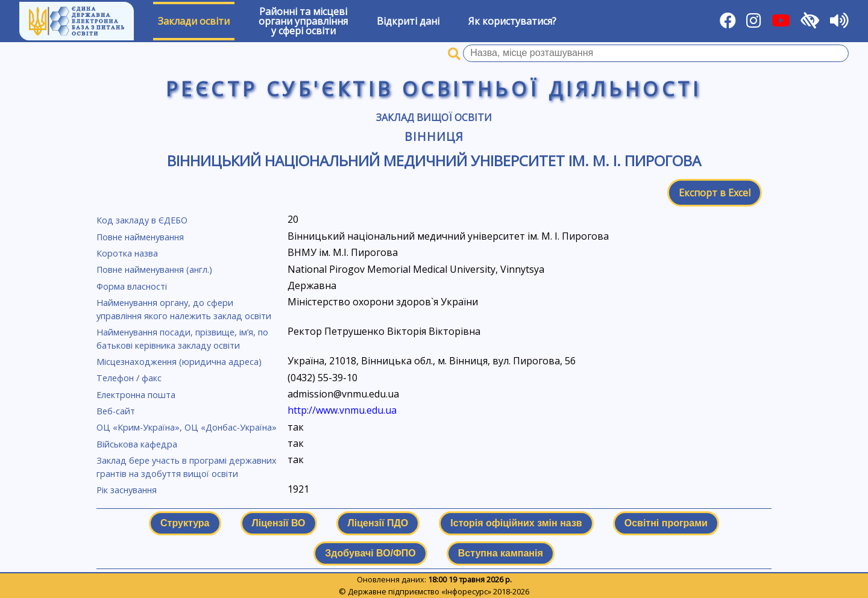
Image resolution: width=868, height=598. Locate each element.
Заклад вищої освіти (434, 117)
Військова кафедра (136, 444)
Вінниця (434, 136)
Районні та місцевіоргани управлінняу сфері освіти (303, 21)
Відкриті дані (408, 21)
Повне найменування (140, 237)
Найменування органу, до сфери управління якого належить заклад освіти (183, 309)
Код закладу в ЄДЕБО (141, 220)
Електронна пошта (135, 394)
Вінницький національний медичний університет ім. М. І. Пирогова (434, 160)
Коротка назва (127, 253)
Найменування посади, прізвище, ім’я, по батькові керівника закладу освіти (182, 338)
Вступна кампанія (500, 553)
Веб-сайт (115, 411)
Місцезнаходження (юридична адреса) (179, 361)
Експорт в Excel (714, 192)
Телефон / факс (129, 378)
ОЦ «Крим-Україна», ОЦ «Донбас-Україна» (186, 427)
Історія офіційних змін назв (516, 523)
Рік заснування (126, 490)
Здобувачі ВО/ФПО (370, 553)
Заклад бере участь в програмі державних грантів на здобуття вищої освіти (186, 467)
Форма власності (131, 286)
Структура (184, 523)
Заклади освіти (194, 21)
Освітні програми (666, 523)
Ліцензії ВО (279, 523)
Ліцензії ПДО (378, 523)
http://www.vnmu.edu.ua (342, 410)
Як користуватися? (512, 21)
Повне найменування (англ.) (154, 269)
